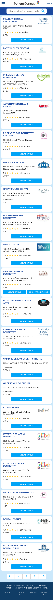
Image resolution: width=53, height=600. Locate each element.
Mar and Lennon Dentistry (13, 272)
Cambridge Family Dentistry (14, 330)
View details (26, 40)
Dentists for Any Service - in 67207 (25, 11)
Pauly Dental (11, 244)
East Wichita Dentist (16, 48)
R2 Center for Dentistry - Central (19, 134)
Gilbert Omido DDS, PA (16, 383)
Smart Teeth (11, 407)
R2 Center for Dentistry (18, 492)
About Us (8, 594)
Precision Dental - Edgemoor (14, 76)
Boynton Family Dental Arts (17, 301)
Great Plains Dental (15, 189)
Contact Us (44, 594)
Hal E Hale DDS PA (13, 162)
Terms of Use (21, 594)
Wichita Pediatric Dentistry (14, 216)
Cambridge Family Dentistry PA (22, 358)
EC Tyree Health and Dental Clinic (15, 547)
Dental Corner (12, 519)
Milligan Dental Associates (13, 20)
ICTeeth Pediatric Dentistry (14, 435)
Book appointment (38, 292)
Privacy (33, 593)
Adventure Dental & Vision (15, 105)
